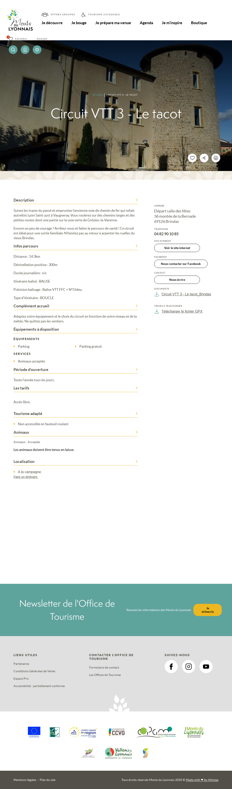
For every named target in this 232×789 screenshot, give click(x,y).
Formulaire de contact (104, 667)
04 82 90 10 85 (166, 234)
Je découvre (52, 22)
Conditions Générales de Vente (34, 671)
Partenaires (21, 663)
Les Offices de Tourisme (105, 675)
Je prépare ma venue (113, 22)
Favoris (21, 39)
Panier (42, 39)
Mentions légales (25, 780)
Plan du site (47, 780)
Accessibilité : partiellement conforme (39, 686)
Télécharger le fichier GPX (178, 311)
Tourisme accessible (104, 14)
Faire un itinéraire (28, 477)
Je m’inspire (172, 22)
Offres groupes (63, 14)
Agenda (146, 22)
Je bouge (79, 22)
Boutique (199, 22)
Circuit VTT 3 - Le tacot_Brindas (182, 294)
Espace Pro (21, 678)
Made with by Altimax (202, 780)
